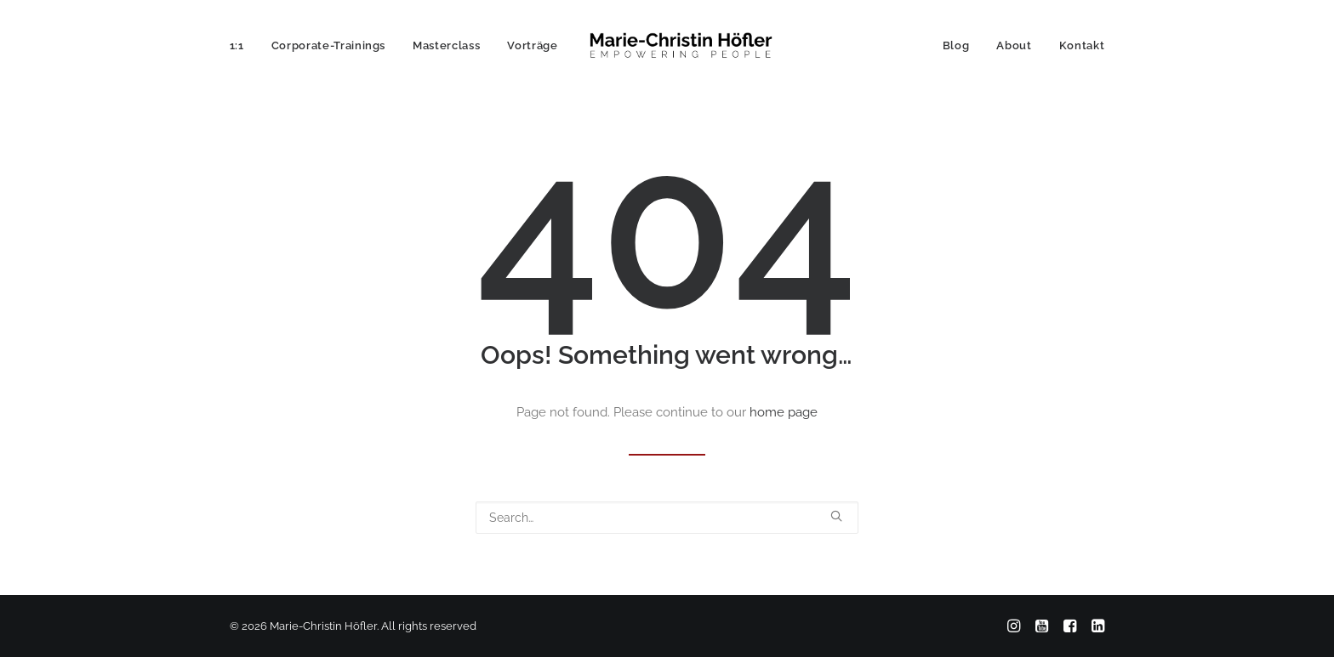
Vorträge (532, 45)
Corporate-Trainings (328, 45)
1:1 (237, 45)
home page (784, 412)
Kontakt (1082, 45)
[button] (836, 516)
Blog (956, 45)
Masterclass (446, 45)
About (1013, 45)
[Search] (667, 517)
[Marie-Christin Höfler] (680, 45)
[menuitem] (243, 45)
